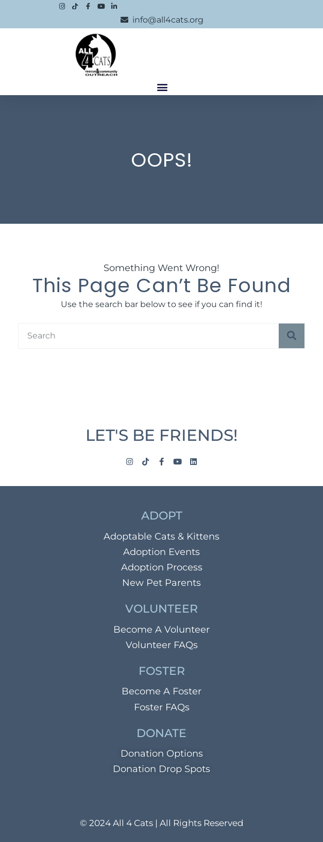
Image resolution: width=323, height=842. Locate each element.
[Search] (291, 336)
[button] (162, 86)
